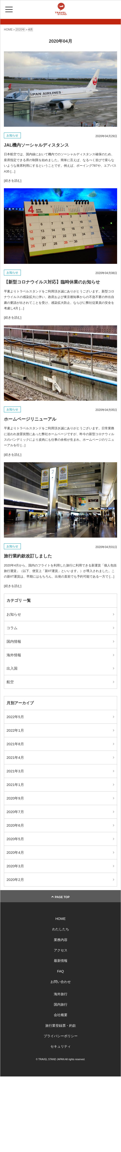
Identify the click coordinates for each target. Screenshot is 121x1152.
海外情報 (14, 655)
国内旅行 (60, 1004)
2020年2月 (15, 880)
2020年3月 (15, 866)
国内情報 (14, 641)
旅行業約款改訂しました (28, 556)
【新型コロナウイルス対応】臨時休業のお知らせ (52, 282)
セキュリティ (60, 1046)
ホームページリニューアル (30, 419)
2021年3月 (15, 771)
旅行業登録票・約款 (60, 1025)
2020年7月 (15, 812)
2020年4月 (15, 852)
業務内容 (60, 940)
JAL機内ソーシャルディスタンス (36, 145)
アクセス (60, 950)
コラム (12, 628)
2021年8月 (15, 744)
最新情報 (60, 961)
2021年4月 (15, 757)
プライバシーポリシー (61, 1036)
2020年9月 (15, 798)
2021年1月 (15, 785)
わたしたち (60, 929)
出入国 (12, 668)
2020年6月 (15, 825)
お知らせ (12, 135)
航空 (10, 682)
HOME (61, 919)
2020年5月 (15, 839)
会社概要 (60, 1015)
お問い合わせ (60, 982)
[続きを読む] (12, 180)
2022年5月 (15, 717)
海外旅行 (60, 994)
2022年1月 (15, 730)
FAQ (60, 971)
